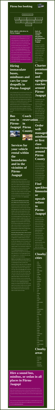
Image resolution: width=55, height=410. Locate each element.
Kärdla (38, 324)
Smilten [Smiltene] (40, 340)
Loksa (38, 345)
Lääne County (39, 358)
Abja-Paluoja (39, 279)
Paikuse (38, 263)
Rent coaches (18, 21)
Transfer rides (24, 21)
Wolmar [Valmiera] (40, 309)
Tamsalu (38, 335)
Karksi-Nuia (39, 288)
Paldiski (38, 312)
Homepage (17, 18)
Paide (38, 295)
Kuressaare (39, 326)
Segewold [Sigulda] (40, 344)
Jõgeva (38, 328)
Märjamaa (38, 284)
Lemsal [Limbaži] (40, 302)
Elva (38, 316)
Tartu (38, 338)
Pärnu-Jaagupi (39, 267)
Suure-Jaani (39, 281)
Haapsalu (38, 293)
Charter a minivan (39, 18)
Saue (38, 305)
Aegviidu (38, 323)
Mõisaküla (38, 277)
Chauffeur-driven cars (31, 18)
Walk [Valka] (39, 314)
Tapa (38, 337)
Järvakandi (38, 274)
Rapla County (39, 362)
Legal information (23, 18)
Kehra (38, 319)
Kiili (38, 307)
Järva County (22, 269)
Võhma (38, 286)
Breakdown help (28, 24)
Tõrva (38, 300)
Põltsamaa (38, 298)
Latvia (38, 360)
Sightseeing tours (30, 21)
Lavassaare (39, 265)
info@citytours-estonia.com (27, 14)
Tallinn (38, 321)
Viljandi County (39, 365)
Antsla (38, 342)
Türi (38, 291)
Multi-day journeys (38, 21)
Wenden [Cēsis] (39, 333)
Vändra (38, 272)
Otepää (38, 331)
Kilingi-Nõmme (39, 270)
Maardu (38, 330)
